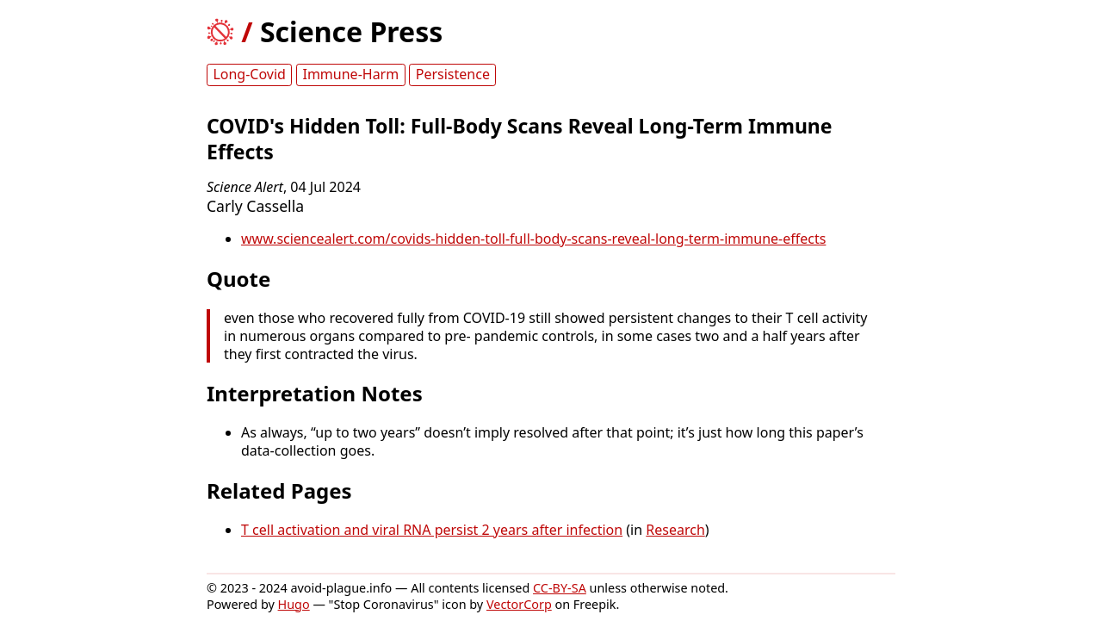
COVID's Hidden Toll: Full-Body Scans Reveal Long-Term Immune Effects (520, 138)
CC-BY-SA (559, 588)
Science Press (351, 31)
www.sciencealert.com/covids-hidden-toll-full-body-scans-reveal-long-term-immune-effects (533, 238)
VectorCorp (519, 604)
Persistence (453, 74)
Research (675, 529)
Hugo (294, 604)
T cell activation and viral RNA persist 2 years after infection (431, 529)
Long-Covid (249, 74)
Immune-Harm (350, 74)
